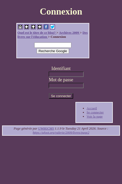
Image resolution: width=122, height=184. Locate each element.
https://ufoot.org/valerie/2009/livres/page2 (61, 132)
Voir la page (95, 116)
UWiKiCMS (46, 128)
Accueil (92, 108)
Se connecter (95, 112)
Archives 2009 (69, 32)
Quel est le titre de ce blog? (36, 32)
